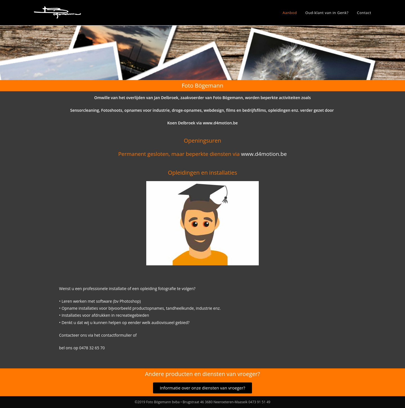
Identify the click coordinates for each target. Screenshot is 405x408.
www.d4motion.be (220, 123)
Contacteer (69, 335)
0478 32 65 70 (92, 347)
